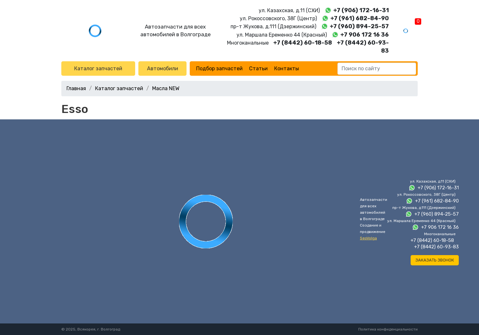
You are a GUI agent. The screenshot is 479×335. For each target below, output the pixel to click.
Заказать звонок (434, 260)
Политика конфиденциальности (388, 329)
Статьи (258, 68)
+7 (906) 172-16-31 (361, 10)
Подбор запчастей (219, 68)
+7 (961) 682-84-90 (359, 18)
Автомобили (162, 68)
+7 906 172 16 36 (364, 34)
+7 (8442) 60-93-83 (436, 247)
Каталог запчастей (98, 68)
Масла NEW (165, 88)
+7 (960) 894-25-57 (359, 26)
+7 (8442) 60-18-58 (302, 42)
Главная (76, 88)
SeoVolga (368, 238)
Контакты (286, 68)
